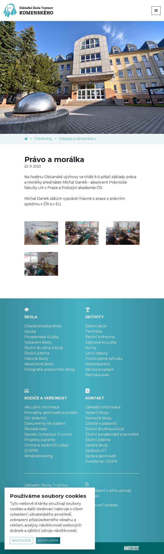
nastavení (21, 540)
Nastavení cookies (101, 505)
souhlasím (48, 540)
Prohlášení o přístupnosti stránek (112, 490)
